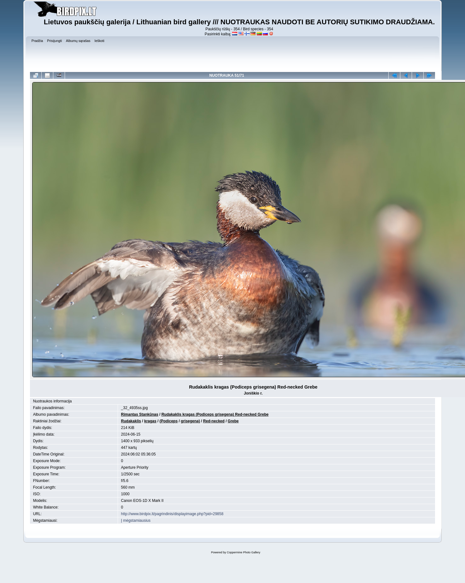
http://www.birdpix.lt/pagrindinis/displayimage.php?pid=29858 (172, 514)
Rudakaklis (131, 421)
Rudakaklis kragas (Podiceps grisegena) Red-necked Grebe (215, 414)
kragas (150, 421)
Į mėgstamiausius (135, 520)
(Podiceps (169, 421)
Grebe (233, 421)
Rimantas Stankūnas (139, 414)
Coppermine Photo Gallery (243, 552)
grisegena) (190, 421)
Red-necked (214, 421)
